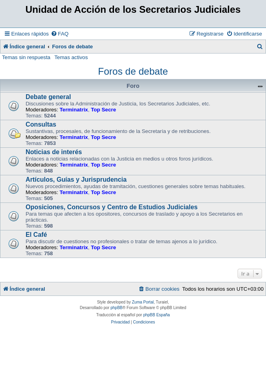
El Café (36, 234)
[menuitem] (59, 34)
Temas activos (71, 57)
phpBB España (156, 315)
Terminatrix (74, 110)
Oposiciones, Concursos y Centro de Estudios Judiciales (112, 207)
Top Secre (103, 110)
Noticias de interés (54, 152)
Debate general (48, 96)
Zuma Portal (143, 302)
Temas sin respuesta (26, 57)
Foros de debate (133, 71)
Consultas (41, 124)
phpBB (116, 308)
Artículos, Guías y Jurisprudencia (76, 179)
